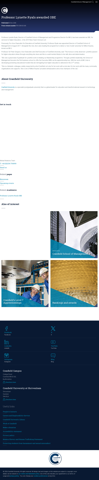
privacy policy (14, 476)
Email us (3, 167)
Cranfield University (8, 87)
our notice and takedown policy (28, 474)
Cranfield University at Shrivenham (22, 388)
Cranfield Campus (12, 370)
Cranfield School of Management (81, 2)
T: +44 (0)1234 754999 (8, 164)
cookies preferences (41, 476)
